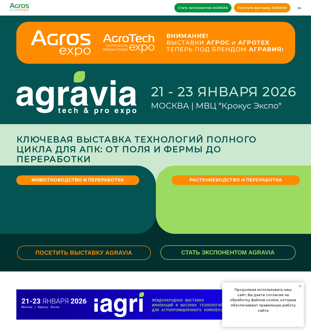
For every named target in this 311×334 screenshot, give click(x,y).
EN (299, 8)
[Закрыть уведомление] (300, 286)
